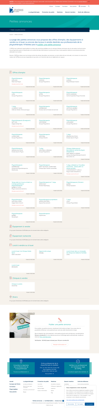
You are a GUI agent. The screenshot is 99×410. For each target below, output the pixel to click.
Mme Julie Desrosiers (45, 337)
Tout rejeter (80, 404)
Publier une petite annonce (18, 30)
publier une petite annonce (49, 44)
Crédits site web (49, 405)
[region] (80, 396)
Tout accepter (89, 404)
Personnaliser (71, 404)
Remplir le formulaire (59, 344)
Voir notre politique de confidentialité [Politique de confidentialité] (75, 400)
